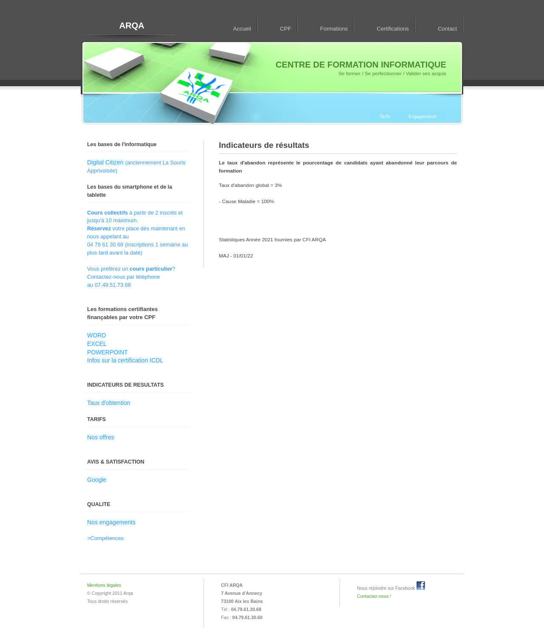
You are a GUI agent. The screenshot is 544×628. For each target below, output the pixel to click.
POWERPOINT (107, 352)
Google (96, 479)
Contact (447, 28)
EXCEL (97, 343)
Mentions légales (104, 585)
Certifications (393, 28)
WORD (96, 335)
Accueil (242, 28)
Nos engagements (111, 522)
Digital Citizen (106, 162)
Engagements (422, 116)
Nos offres (100, 437)
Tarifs (385, 116)
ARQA (131, 25)
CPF (285, 28)
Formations (334, 28)
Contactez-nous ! (374, 596)
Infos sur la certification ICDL (125, 360)
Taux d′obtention (108, 402)
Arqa (128, 593)
